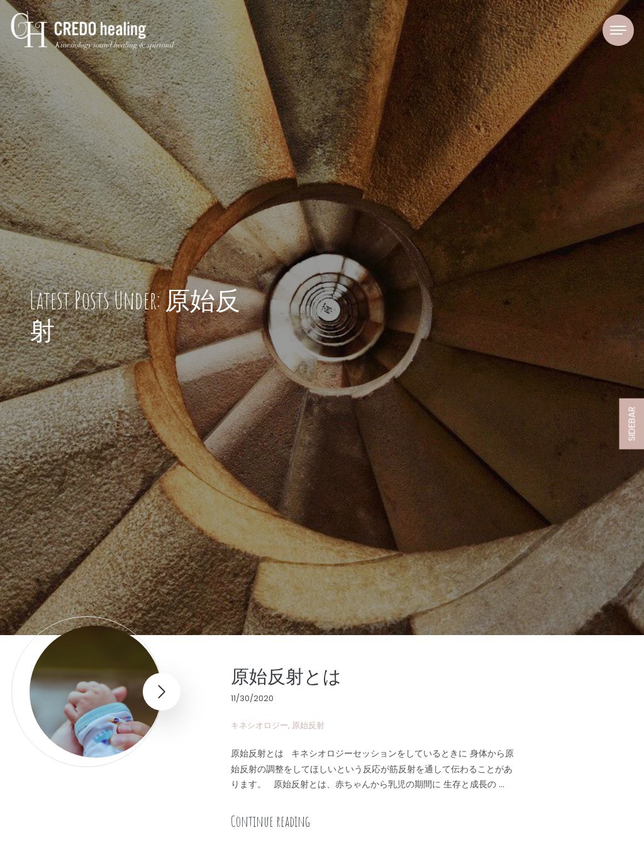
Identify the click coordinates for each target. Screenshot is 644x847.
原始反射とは (286, 676)
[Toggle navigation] (618, 30)
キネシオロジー (259, 725)
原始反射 (308, 725)
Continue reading (270, 821)
